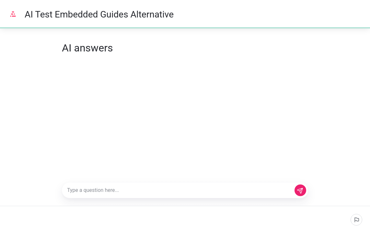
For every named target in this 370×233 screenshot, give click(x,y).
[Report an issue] (356, 220)
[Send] (300, 190)
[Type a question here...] (185, 190)
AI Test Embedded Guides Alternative (99, 14)
